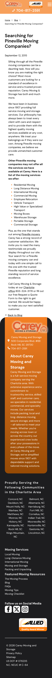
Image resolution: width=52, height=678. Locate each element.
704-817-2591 (19, 348)
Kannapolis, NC (15, 525)
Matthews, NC (15, 514)
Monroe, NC (15, 518)
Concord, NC (15, 499)
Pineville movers (30, 234)
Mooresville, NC (36, 521)
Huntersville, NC (36, 525)
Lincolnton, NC (36, 533)
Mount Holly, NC (15, 506)
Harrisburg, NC (36, 506)
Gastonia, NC (36, 529)
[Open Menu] (49, 4)
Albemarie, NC (36, 503)
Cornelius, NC (36, 514)
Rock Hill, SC (15, 529)
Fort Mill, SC (36, 510)
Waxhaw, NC (15, 510)
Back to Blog (13, 315)
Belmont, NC (36, 499)
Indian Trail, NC (36, 518)
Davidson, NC (15, 503)
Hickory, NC (15, 521)
